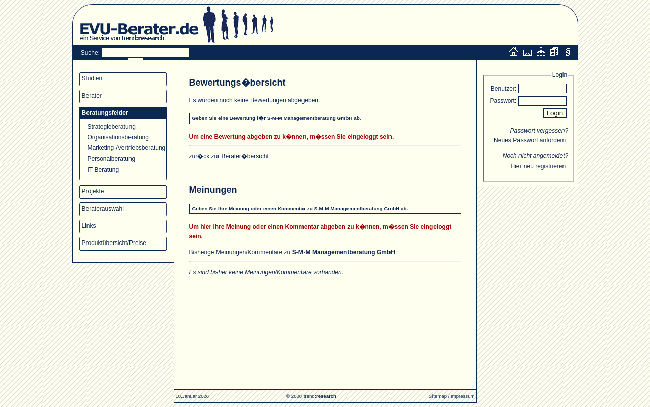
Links (89, 225)
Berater (92, 95)
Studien (92, 78)
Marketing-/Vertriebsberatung (127, 147)
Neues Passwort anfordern (530, 140)
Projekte (93, 191)
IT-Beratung (103, 169)
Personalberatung (112, 158)
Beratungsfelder (105, 112)
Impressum (462, 396)
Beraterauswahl (103, 208)
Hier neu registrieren (538, 166)
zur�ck (199, 156)
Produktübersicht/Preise (114, 243)
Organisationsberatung (118, 137)
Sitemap (438, 396)
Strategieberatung (112, 126)
